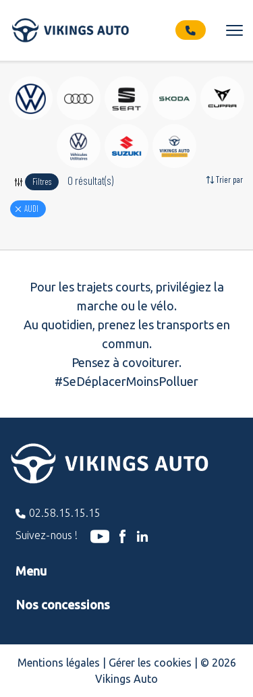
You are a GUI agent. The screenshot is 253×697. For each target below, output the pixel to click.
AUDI (31, 208)
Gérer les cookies (150, 663)
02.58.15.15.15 (65, 513)
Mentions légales (59, 663)
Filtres (41, 181)
